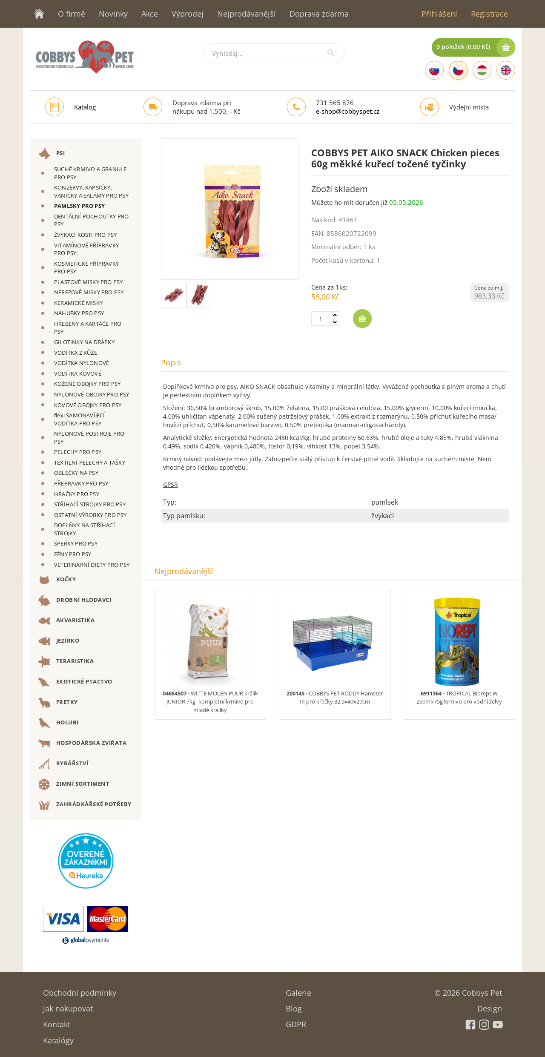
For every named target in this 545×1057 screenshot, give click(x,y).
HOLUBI (58, 723)
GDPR (296, 1021)
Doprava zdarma (319, 14)
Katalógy (58, 1037)
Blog (294, 1005)
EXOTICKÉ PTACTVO (75, 682)
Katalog (85, 107)
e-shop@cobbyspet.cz (347, 111)
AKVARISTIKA (66, 621)
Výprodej (188, 14)
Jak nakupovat (68, 1005)
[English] (505, 70)
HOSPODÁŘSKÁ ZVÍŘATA (82, 744)
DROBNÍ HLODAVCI (74, 600)
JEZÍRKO (58, 641)
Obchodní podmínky (79, 990)
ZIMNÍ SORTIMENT (73, 784)
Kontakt (56, 1021)
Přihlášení (439, 14)
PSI (51, 154)
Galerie (298, 990)
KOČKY (57, 580)
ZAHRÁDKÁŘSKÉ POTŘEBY (85, 805)
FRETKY (58, 703)
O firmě (71, 14)
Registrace (489, 14)
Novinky (113, 14)
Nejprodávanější (246, 14)
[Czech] (458, 70)
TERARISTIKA (66, 662)
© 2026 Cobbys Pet (468, 990)
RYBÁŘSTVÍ (63, 764)
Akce (149, 14)
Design (489, 1005)
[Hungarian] (482, 70)
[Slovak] (434, 70)
